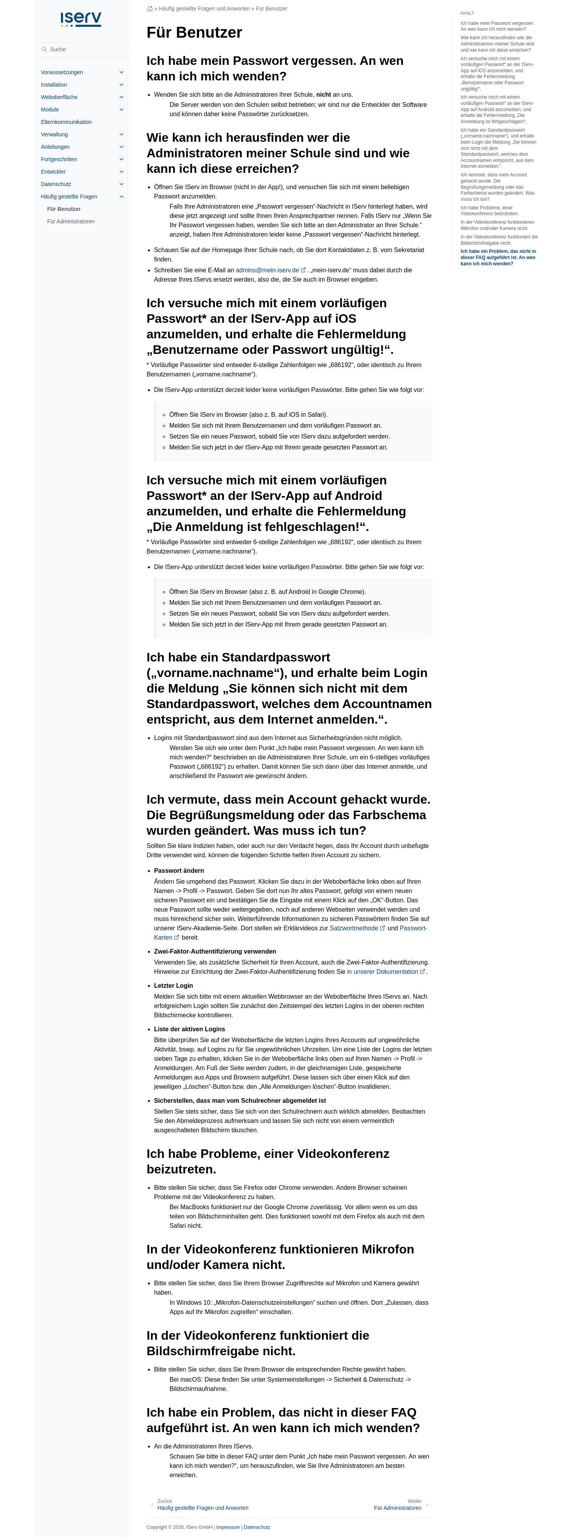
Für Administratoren (71, 221)
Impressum (228, 1527)
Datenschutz (56, 184)
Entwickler (53, 172)
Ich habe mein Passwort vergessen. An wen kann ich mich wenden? (498, 26)
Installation (54, 85)
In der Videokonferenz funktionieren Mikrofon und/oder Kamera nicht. (497, 225)
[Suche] (81, 49)
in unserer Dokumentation (382, 971)
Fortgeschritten (59, 159)
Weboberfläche (59, 97)
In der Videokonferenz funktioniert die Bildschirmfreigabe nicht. (499, 240)
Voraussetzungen (62, 72)
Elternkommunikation (66, 122)
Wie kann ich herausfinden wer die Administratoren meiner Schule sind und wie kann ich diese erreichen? (497, 43)
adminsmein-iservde (267, 270)
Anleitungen (55, 147)
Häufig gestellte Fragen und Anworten (204, 8)
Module (50, 109)
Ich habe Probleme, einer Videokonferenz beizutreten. (490, 211)
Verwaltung (54, 134)
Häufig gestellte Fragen (69, 196)
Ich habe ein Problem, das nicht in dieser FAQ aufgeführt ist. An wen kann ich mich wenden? (498, 257)
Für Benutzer (64, 209)
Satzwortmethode (354, 928)
